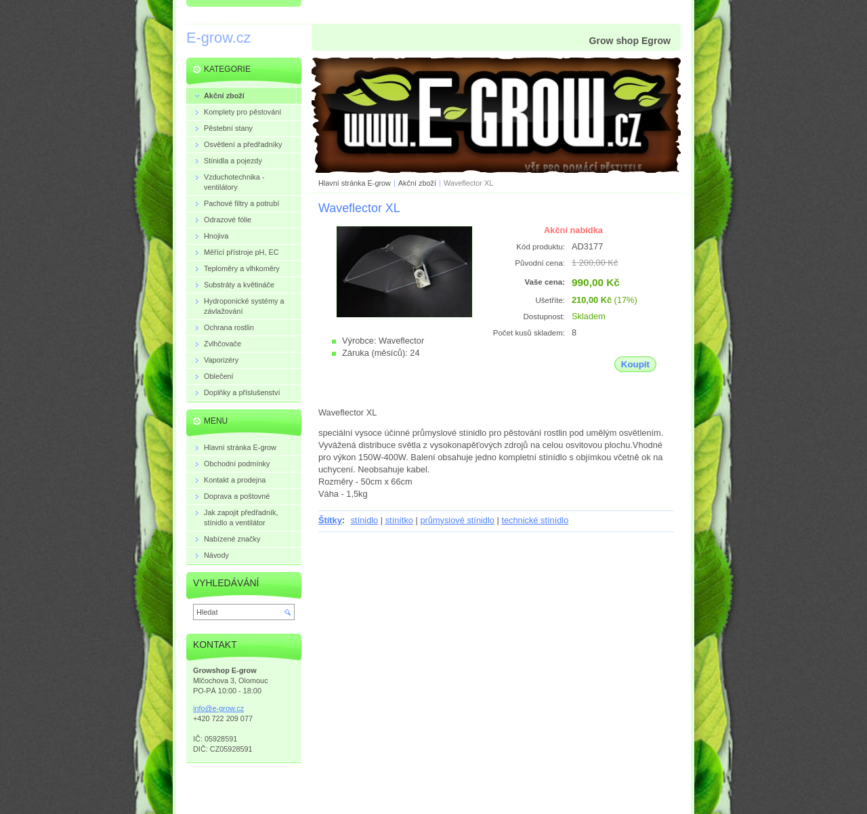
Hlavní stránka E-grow (354, 183)
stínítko (399, 520)
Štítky (330, 520)
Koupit (635, 364)
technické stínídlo (534, 520)
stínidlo (365, 520)
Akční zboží (417, 183)
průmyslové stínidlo (457, 520)
